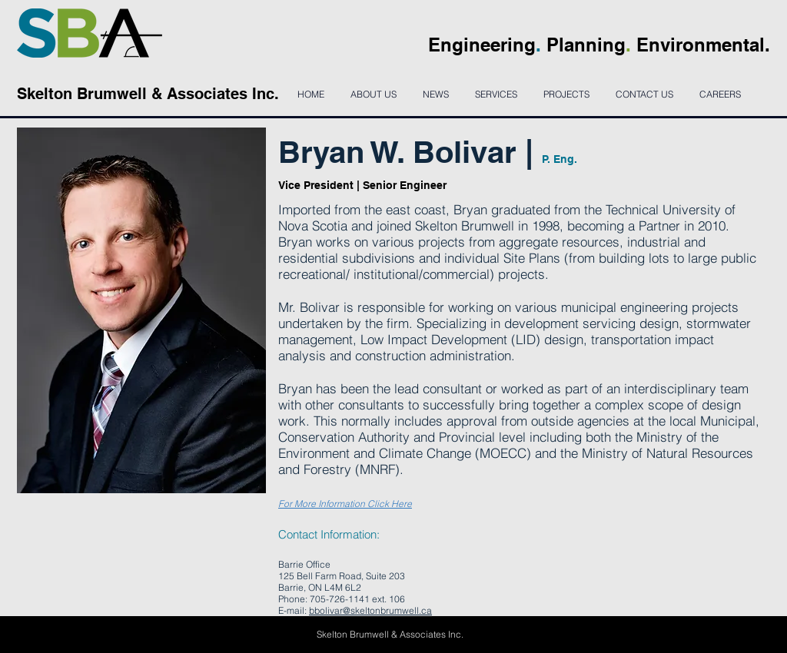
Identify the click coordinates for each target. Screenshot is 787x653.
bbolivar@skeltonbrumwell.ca (370, 610)
